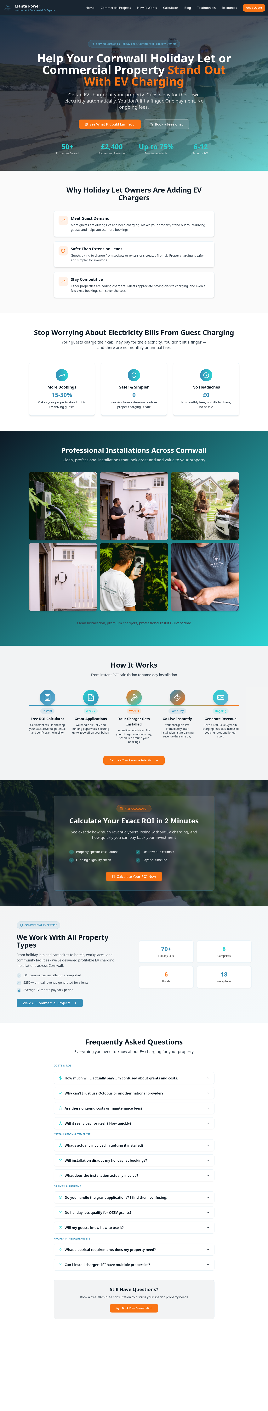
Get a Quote (254, 7)
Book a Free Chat (166, 124)
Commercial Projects (116, 8)
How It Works (147, 8)
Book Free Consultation (134, 1308)
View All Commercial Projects (50, 1003)
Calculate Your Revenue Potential (134, 760)
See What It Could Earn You (110, 124)
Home (90, 8)
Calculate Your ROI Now (134, 876)
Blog (187, 8)
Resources (229, 8)
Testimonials (206, 8)
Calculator (170, 8)
